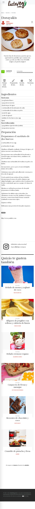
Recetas (8, 12)
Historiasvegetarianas (17, 390)
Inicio (2, 12)
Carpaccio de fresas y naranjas (17, 386)
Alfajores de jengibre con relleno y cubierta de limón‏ (17, 322)
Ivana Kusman (17, 326)
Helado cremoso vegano (17, 354)
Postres (14, 12)
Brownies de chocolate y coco (17, 419)
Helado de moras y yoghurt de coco (17, 288)
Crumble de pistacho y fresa (17, 451)
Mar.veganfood (17, 292)
